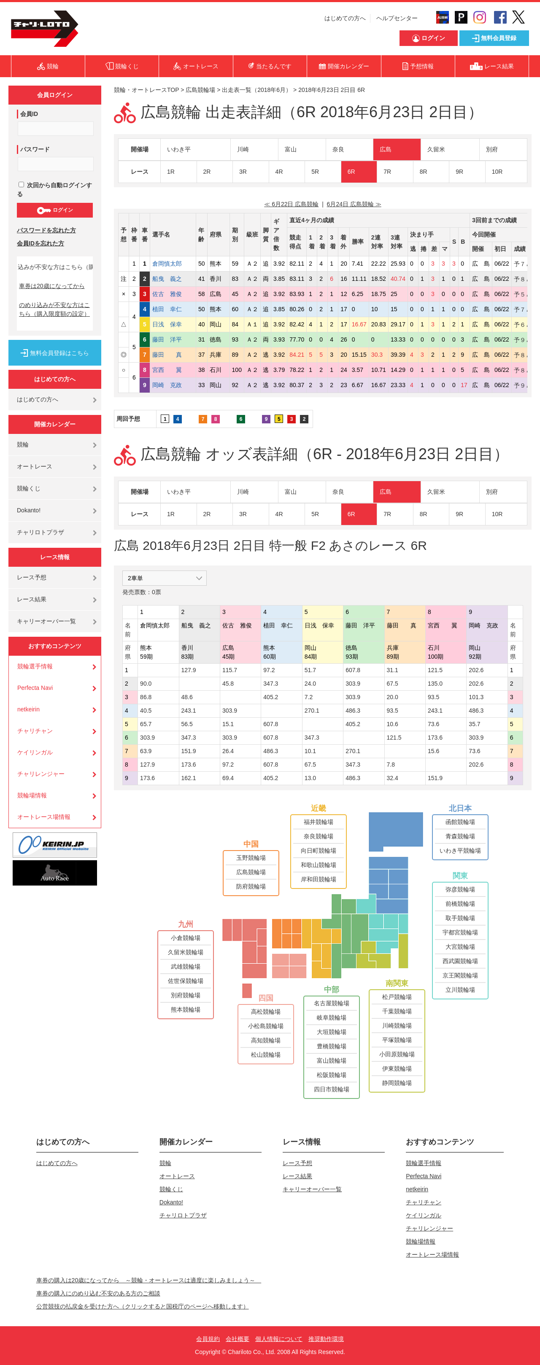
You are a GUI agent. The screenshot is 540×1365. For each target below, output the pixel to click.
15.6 (433, 751)
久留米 (436, 149)
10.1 (310, 751)
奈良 (338, 149)
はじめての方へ (345, 18)
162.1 (188, 778)
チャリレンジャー (41, 773)
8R (423, 171)
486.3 (353, 710)
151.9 (188, 751)
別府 (492, 149)
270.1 (312, 710)
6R (351, 171)
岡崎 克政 (173, 385)
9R (459, 171)
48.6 (187, 697)
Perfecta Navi (35, 687)
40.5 (145, 710)
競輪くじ (28, 488)
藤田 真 (173, 354)
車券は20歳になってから (52, 286)
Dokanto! (28, 510)
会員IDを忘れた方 (40, 243)
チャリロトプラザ (40, 532)
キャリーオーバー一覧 (46, 621)
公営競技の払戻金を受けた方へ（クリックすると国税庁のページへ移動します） (142, 1306)
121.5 (435, 670)
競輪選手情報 (35, 666)
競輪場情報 (32, 795)
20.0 (392, 697)
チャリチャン (35, 730)
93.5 (433, 697)
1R (171, 171)
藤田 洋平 (173, 339)
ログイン (55, 210)
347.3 (270, 683)
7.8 (391, 764)
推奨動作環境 (326, 1338)
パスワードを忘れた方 (46, 230)
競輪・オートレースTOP (146, 89)
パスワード (35, 149)
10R (497, 171)
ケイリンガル (35, 752)
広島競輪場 (200, 89)
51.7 (310, 670)
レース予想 (31, 577)
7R (387, 171)
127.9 (188, 670)
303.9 (353, 683)
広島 (386, 149)
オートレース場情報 (43, 816)
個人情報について (278, 1338)
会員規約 (208, 1338)
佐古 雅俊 (173, 294)
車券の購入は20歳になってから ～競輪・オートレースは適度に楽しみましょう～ (149, 1280)
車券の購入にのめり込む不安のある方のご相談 (98, 1293)
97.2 (269, 670)
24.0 (310, 683)
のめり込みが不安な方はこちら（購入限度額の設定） (54, 309)
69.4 (228, 778)
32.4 (392, 778)
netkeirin (28, 709)
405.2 (270, 697)
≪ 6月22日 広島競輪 (291, 204)
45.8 (228, 683)
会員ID (29, 113)
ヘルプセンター (397, 18)
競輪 (23, 444)
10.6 (392, 724)
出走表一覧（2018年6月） (257, 89)
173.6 (435, 737)
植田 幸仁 (173, 309)
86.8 (145, 697)
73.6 (433, 724)
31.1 (392, 670)
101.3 (476, 697)
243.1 (188, 710)
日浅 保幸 (173, 324)
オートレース (34, 466)
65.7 (145, 724)
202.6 (476, 670)
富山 (291, 149)
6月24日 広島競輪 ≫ (354, 204)
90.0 (145, 683)
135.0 (435, 683)
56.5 (187, 724)
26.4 (228, 751)
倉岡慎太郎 (173, 263)
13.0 (310, 778)
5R (315, 171)
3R (243, 171)
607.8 (353, 670)
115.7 (229, 670)
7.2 (309, 697)
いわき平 (179, 149)
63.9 (145, 751)
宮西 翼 (173, 369)
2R (207, 171)
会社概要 (237, 1338)
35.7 (474, 724)
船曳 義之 (173, 278)
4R (279, 171)
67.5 (392, 683)
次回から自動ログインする (54, 189)
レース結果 (31, 599)
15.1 (228, 724)
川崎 (243, 149)
